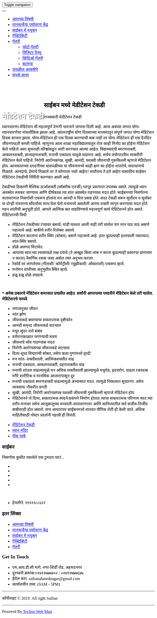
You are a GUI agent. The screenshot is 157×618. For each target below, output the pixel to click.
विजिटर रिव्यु (31, 52)
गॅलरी (16, 41)
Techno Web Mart (37, 611)
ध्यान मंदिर (20, 430)
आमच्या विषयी (23, 19)
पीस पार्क (19, 436)
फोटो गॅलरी (30, 47)
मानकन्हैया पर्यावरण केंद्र (30, 24)
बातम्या (27, 64)
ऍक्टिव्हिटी (19, 36)
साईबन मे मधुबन (24, 30)
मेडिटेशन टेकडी (23, 425)
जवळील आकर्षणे (25, 69)
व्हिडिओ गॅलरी (32, 58)
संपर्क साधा (20, 75)
